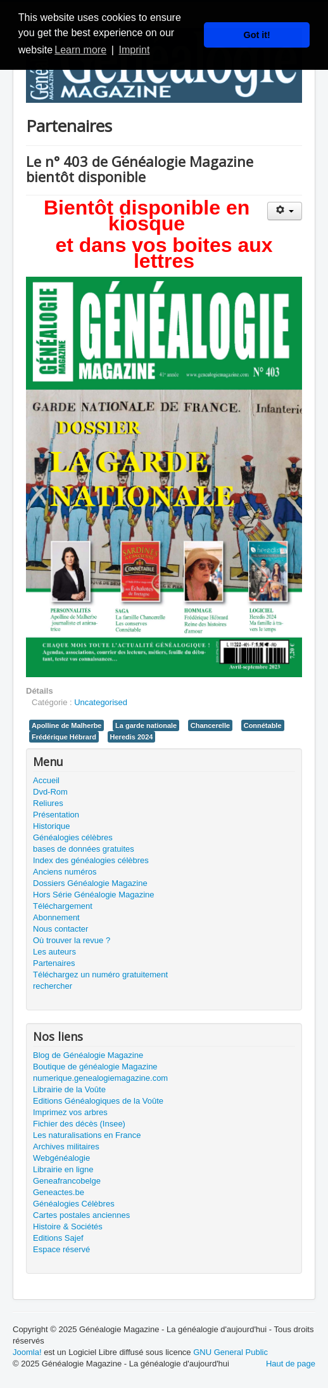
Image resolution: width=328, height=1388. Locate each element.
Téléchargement (62, 906)
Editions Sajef (58, 1238)
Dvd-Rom (50, 791)
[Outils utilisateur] (284, 211)
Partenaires (54, 963)
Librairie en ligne (63, 1169)
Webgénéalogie (61, 1158)
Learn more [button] (80, 49)
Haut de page (290, 1363)
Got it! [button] (257, 35)
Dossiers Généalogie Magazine (90, 883)
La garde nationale (146, 725)
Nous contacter (60, 929)
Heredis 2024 (131, 737)
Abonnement (56, 917)
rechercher (52, 986)
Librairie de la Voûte (69, 1089)
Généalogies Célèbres (74, 1203)
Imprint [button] (133, 49)
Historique (51, 826)
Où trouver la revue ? (71, 940)
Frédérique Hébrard (64, 737)
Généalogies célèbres (73, 837)
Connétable (263, 725)
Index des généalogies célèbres (91, 860)
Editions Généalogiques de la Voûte (98, 1101)
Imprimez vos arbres (70, 1112)
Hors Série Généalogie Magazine (94, 894)
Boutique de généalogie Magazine (95, 1066)
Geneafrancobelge (67, 1181)
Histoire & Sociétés (68, 1226)
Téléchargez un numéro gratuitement (100, 974)
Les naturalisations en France (87, 1135)
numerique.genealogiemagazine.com (100, 1078)
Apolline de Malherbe (66, 725)
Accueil (46, 780)
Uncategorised (100, 702)
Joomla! (27, 1352)
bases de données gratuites (83, 849)
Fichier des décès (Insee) (79, 1123)
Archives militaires (66, 1146)
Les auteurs (54, 951)
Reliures (48, 803)
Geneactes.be (58, 1192)
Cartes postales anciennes (81, 1215)
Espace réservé (61, 1249)
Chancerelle (210, 725)
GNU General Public (230, 1352)
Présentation (56, 814)
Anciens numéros (64, 871)
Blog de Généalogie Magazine (88, 1055)
